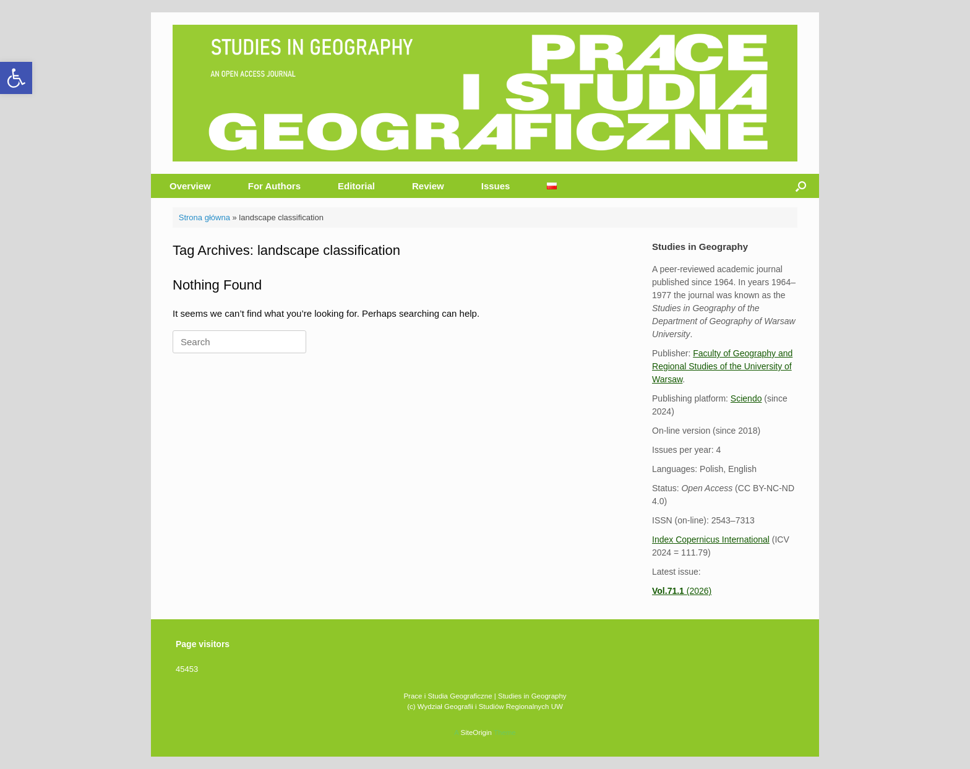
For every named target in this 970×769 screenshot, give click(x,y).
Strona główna (204, 217)
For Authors (274, 186)
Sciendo (746, 398)
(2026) (681, 591)
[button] (16, 78)
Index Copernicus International (711, 539)
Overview (190, 186)
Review (428, 186)
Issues (495, 186)
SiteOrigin (476, 732)
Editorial (356, 186)
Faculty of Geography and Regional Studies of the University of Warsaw (722, 366)
